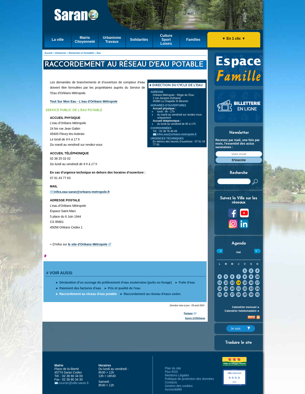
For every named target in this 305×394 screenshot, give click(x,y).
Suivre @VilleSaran (195, 318)
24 (257, 288)
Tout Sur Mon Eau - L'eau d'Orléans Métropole (84, 101)
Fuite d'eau (187, 282)
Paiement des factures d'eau (80, 288)
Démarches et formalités (81, 53)
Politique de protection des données (189, 379)
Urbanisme (60, 53)
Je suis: (240, 328)
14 (238, 282)
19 (226, 288)
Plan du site (173, 368)
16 (251, 282)
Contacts (171, 382)
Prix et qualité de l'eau (124, 288)
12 (226, 282)
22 (244, 288)
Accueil (48, 53)
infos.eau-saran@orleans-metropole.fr (82, 192)
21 (238, 288)
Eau (99, 53)
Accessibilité (173, 389)
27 (232, 294)
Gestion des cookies (179, 386)
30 (251, 294)
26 (226, 294)
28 (238, 294)
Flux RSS (171, 371)
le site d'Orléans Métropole (87, 244)
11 (219, 282)
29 (244, 294)
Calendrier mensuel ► (246, 307)
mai (238, 252)
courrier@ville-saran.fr (73, 383)
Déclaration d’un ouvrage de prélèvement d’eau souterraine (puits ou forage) (115, 282)
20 (232, 288)
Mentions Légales (177, 375)
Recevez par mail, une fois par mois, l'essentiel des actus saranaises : (237, 143)
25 (219, 294)
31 (257, 294)
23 (251, 288)
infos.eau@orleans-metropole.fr (177, 134)
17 (257, 282)
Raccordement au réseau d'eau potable (88, 294)
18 (219, 288)
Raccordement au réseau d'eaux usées (152, 294)
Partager (188, 313)
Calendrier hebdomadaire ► (242, 310)
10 (257, 276)
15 (244, 282)
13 (232, 282)
